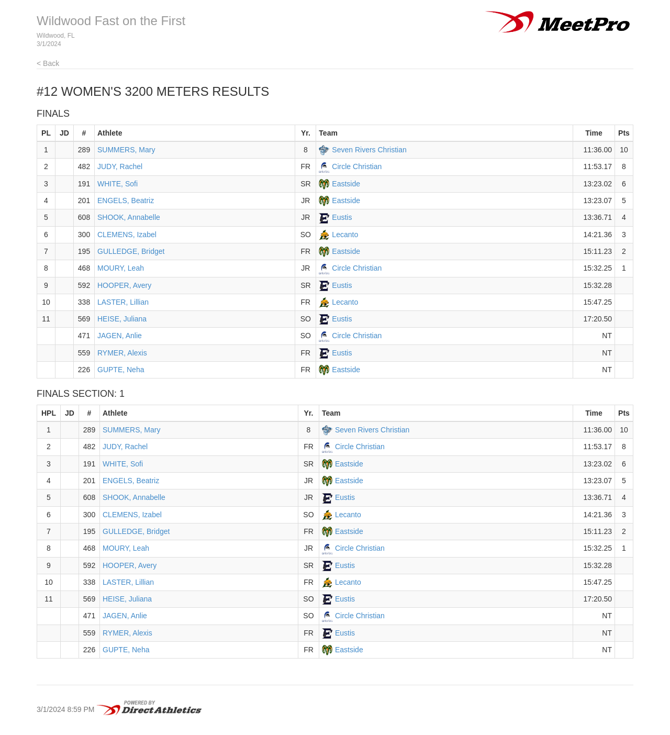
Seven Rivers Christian (369, 150)
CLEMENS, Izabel (127, 234)
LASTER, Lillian (123, 302)
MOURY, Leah (120, 268)
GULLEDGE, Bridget (130, 251)
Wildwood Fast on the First (111, 21)
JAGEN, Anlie (119, 335)
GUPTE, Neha (120, 369)
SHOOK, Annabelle (128, 217)
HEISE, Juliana (122, 319)
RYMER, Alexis (122, 353)
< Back (48, 63)
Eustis (342, 217)
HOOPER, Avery (124, 285)
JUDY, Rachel (119, 166)
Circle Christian (357, 166)
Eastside (346, 184)
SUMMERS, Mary (126, 150)
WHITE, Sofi (117, 184)
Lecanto (345, 234)
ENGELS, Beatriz (125, 200)
